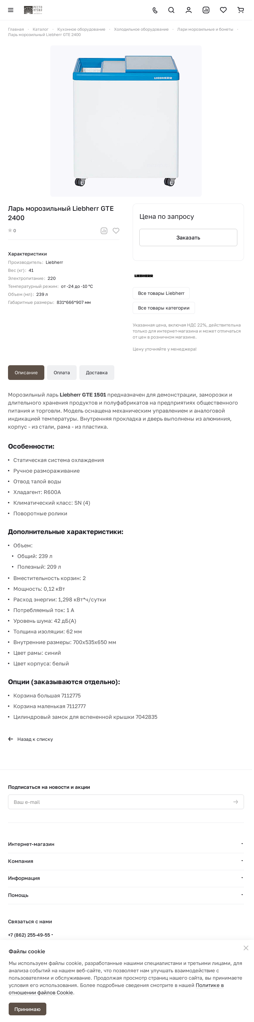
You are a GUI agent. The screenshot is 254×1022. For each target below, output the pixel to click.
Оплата (62, 372)
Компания (20, 861)
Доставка (97, 372)
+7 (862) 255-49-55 (29, 935)
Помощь (18, 895)
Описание (26, 372)
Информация (24, 878)
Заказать (188, 237)
